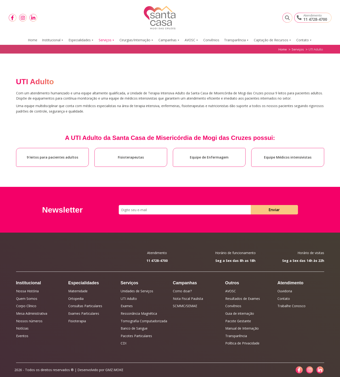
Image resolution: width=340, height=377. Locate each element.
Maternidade (78, 291)
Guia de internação (239, 313)
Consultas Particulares (85, 306)
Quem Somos (26, 298)
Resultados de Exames (242, 298)
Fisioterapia (77, 321)
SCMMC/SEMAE (185, 306)
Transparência (236, 40)
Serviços (107, 40)
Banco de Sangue (134, 328)
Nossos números (29, 321)
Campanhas (169, 40)
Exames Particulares (83, 313)
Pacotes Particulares (136, 336)
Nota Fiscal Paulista (188, 298)
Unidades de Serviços (137, 291)
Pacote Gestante (238, 321)
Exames (127, 306)
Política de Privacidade (242, 343)
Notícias (22, 328)
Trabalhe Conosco (291, 306)
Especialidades (81, 40)
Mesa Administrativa (31, 313)
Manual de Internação (242, 328)
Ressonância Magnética (139, 313)
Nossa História (27, 291)
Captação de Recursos (273, 40)
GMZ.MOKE (114, 370)
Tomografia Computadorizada (144, 321)
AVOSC (192, 40)
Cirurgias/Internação (136, 40)
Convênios (211, 40)
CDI (123, 343)
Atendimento (290, 283)
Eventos (22, 336)
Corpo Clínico (26, 306)
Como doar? (182, 291)
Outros (232, 283)
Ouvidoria (284, 291)
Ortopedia (76, 298)
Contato (304, 40)
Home (32, 40)
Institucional (53, 40)
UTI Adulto (129, 298)
